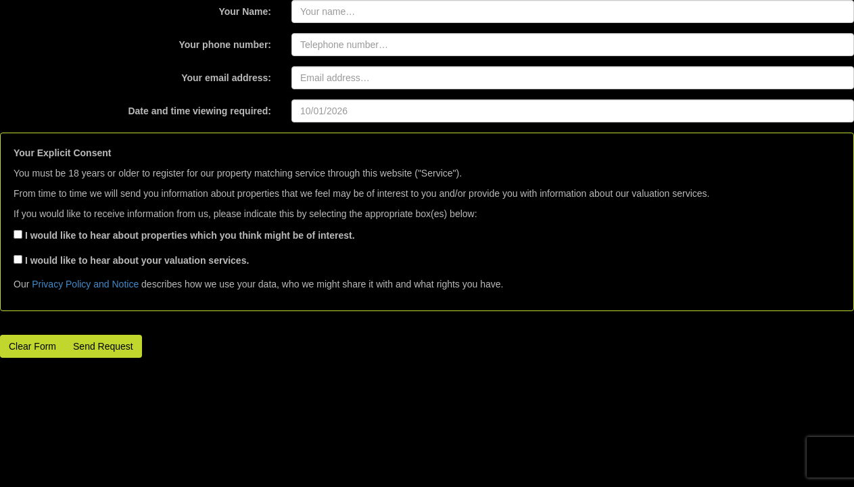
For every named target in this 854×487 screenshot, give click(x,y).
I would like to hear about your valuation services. (131, 260)
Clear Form (32, 346)
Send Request (103, 346)
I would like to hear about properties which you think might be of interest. (184, 235)
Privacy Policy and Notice (85, 284)
